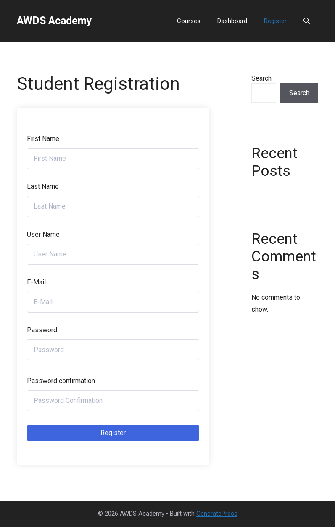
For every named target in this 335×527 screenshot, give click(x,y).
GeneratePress (216, 513)
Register (275, 21)
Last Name (43, 186)
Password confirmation (61, 381)
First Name (43, 139)
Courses (188, 21)
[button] (306, 21)
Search (261, 78)
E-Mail (36, 282)
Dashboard (232, 21)
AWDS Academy (54, 21)
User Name (43, 234)
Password (42, 330)
